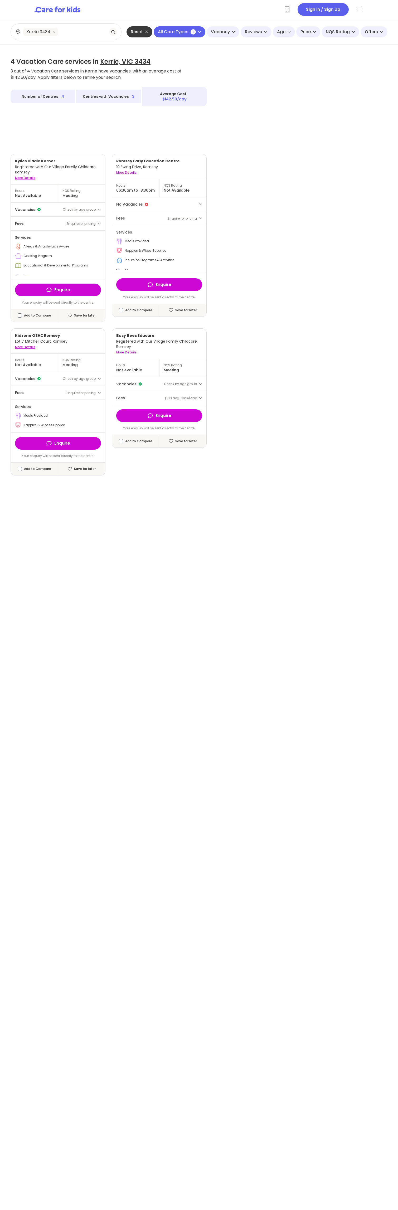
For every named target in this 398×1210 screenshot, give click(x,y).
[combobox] (66, 32)
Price (308, 32)
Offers (374, 32)
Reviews (256, 32)
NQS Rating (340, 32)
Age (284, 32)
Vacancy (223, 32)
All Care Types (179, 32)
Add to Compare (37, 315)
